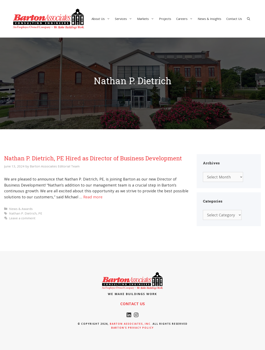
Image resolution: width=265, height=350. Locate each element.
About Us (102, 19)
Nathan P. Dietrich (23, 213)
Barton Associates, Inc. (131, 324)
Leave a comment (22, 218)
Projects (165, 19)
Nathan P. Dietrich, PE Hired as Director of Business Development (93, 158)
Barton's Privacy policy (132, 327)
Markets (147, 19)
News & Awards (21, 209)
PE (40, 213)
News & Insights (209, 19)
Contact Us (234, 19)
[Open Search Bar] (249, 19)
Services (125, 19)
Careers (185, 19)
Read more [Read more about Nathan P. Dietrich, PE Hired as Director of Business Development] (92, 196)
